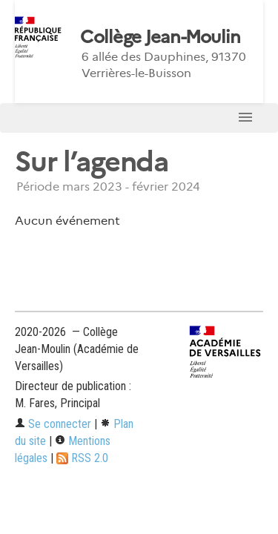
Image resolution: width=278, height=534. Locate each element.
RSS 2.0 (82, 458)
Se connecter (53, 424)
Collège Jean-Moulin (160, 37)
